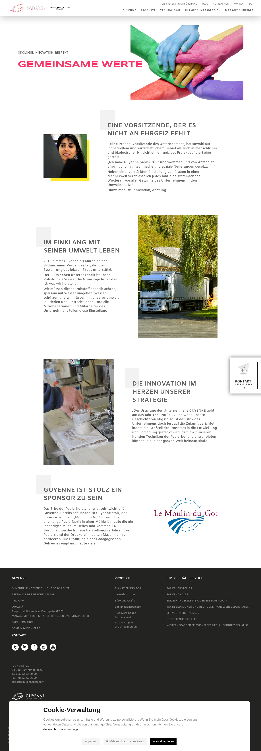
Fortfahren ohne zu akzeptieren (126, 741)
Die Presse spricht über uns (179, 4)
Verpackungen (124, 622)
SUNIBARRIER (221, 4)
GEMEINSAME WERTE (26, 628)
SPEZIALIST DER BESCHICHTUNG (33, 594)
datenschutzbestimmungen (62, 729)
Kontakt (239, 4)
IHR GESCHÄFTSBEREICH (203, 10)
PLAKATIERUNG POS (128, 588)
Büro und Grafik (125, 601)
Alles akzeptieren (164, 741)
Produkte (148, 10)
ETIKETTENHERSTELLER (182, 619)
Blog (205, 4)
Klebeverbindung (125, 613)
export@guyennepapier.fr (28, 682)
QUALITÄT (18, 607)
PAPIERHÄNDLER (177, 594)
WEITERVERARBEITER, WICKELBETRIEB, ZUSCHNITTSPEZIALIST (207, 625)
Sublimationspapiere (128, 607)
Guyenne (129, 10)
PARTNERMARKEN (24, 622)
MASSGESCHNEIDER (239, 10)
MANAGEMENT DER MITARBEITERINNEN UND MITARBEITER (50, 616)
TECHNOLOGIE (170, 10)
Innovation (18, 601)
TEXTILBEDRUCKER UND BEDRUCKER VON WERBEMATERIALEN (208, 607)
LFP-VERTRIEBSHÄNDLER (183, 613)
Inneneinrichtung (125, 594)
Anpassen (92, 741)
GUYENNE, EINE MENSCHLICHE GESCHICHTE (41, 588)
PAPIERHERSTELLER (179, 588)
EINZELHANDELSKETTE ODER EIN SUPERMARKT (198, 601)
